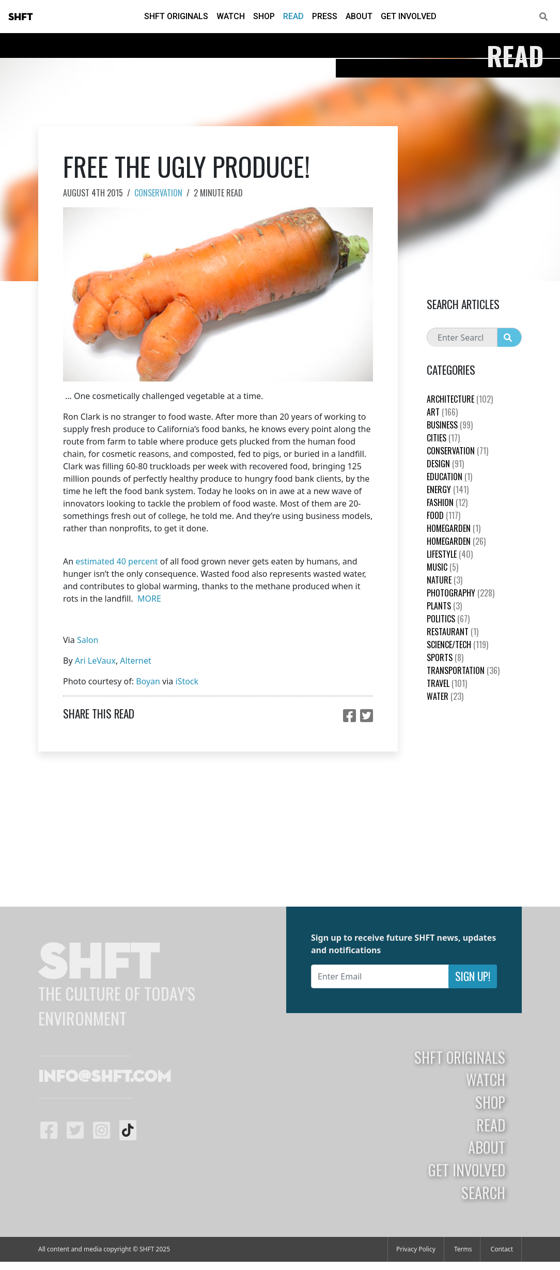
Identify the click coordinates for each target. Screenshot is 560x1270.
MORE (149, 598)
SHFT (20, 17)
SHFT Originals (176, 16)
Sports (445, 657)
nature (444, 580)
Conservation (158, 193)
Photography (460, 593)
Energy (448, 489)
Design (445, 463)
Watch (230, 16)
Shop (264, 16)
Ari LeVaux (95, 660)
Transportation (463, 670)
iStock (187, 681)
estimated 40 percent (116, 561)
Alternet (135, 660)
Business (450, 425)
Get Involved (409, 16)
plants (444, 606)
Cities (443, 438)
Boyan (148, 681)
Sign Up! (472, 976)
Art (442, 412)
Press (324, 16)
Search (483, 1192)
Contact (502, 1249)
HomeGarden (453, 528)
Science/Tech (457, 644)
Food (443, 515)
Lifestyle (450, 554)
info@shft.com (104, 1077)
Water (445, 696)
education (449, 476)
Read (293, 16)
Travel (447, 683)
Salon (87, 640)
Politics (448, 619)
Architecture (460, 399)
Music (442, 567)
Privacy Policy (415, 1249)
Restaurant (452, 631)
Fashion (447, 502)
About (359, 16)
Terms (463, 1249)
